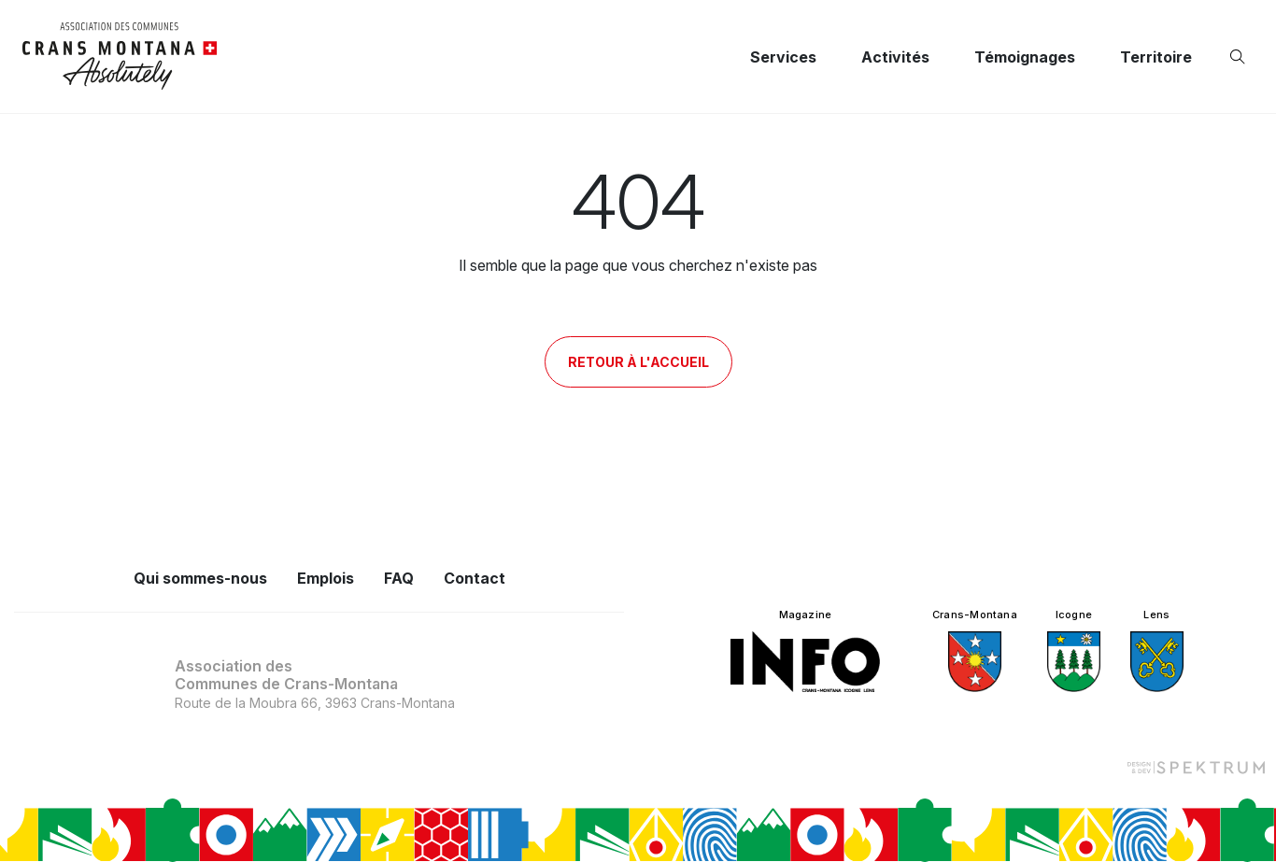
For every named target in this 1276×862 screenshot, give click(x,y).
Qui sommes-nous (200, 578)
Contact (474, 578)
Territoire (1156, 57)
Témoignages (1024, 57)
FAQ (399, 578)
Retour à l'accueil (638, 362)
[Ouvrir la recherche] (1241, 57)
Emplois (325, 578)
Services (783, 57)
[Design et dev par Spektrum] (1196, 766)
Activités (895, 57)
